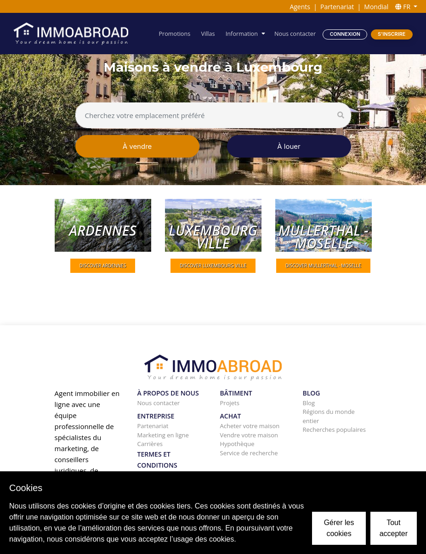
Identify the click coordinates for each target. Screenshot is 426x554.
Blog (309, 403)
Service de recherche (249, 453)
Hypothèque (237, 444)
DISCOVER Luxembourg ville (213, 265)
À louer (288, 146)
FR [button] (403, 6)
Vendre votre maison (249, 435)
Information (242, 33)
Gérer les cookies (339, 528)
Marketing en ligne (163, 435)
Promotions (175, 33)
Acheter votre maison (250, 426)
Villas (208, 33)
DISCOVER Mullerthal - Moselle (323, 265)
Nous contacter (295, 33)
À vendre (137, 146)
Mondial (376, 6)
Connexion (345, 34)
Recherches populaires (334, 429)
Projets (229, 403)
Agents (300, 6)
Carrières (150, 444)
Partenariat (337, 6)
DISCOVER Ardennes (103, 265)
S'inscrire (391, 34)
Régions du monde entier (329, 416)
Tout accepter (394, 528)
